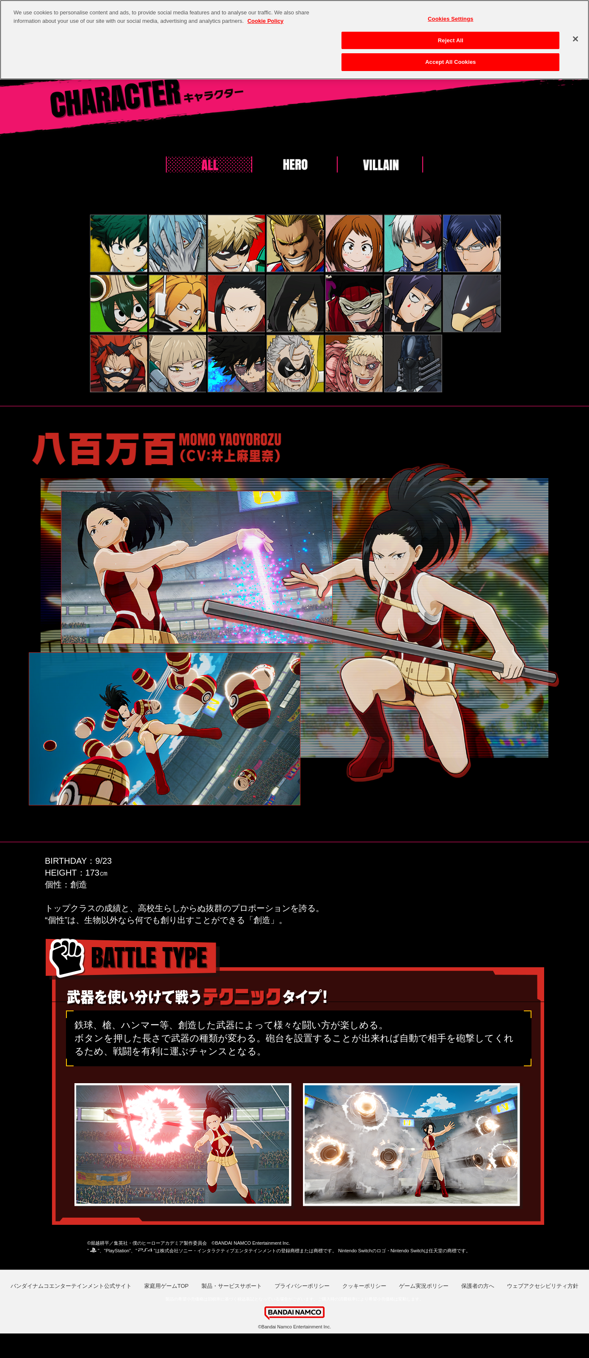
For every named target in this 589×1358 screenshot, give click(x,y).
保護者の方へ (477, 1286)
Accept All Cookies (450, 59)
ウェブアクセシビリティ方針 (542, 1286)
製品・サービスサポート (231, 1286)
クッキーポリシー (364, 1286)
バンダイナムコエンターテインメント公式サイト (71, 1286)
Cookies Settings (450, 16)
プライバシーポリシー (302, 1286)
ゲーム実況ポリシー (424, 1286)
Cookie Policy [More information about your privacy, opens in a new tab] (265, 18)
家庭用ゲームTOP (166, 1286)
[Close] (575, 36)
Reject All (450, 37)
